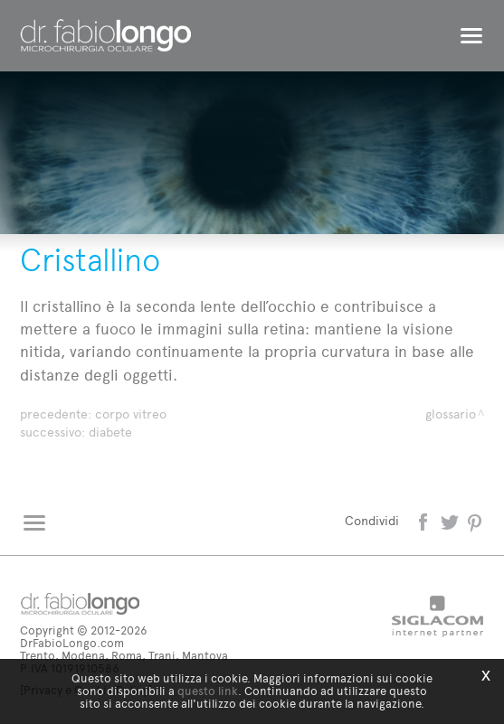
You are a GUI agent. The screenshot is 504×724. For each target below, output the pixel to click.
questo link (207, 691)
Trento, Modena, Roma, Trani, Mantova (124, 656)
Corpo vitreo (130, 414)
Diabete (110, 432)
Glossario (450, 414)
